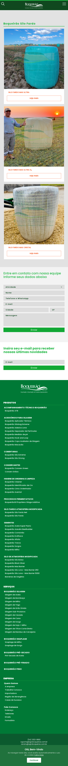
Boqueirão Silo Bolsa (14, 560)
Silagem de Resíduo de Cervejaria (20, 632)
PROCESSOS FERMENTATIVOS (18, 499)
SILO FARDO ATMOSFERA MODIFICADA (23, 509)
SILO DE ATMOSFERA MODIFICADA (21, 556)
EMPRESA (8, 678)
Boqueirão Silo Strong (14, 458)
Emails (8, 717)
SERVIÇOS (8, 586)
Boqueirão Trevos (13, 543)
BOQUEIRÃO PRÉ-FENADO (16, 662)
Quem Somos (11, 683)
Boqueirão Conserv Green (16, 468)
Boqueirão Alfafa (12, 539)
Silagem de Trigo (12, 605)
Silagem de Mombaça (15, 598)
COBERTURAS (11, 451)
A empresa (10, 686)
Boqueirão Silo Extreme (15, 455)
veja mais (34, 98)
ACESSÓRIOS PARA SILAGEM (18, 417)
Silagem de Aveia (12, 594)
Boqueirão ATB (11, 410)
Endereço (9, 710)
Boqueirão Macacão (14, 444)
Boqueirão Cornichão (14, 532)
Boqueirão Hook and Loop (16, 438)
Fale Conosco (11, 707)
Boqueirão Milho (12, 549)
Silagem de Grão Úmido (15, 608)
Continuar (34, 760)
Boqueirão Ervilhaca (14, 536)
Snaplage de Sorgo (13, 645)
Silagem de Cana (12, 618)
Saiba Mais (39, 755)
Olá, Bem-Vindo (34, 749)
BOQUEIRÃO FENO (13, 669)
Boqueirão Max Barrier (15, 566)
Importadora (11, 693)
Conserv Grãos (11, 471)
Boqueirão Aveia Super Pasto (18, 526)
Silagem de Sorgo (13, 622)
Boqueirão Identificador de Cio (19, 485)
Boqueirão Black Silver (15, 563)
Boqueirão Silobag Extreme (17, 424)
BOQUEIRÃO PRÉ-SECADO (17, 652)
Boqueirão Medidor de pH (16, 434)
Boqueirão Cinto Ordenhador (18, 488)
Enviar (34, 330)
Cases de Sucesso (13, 700)
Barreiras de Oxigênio (14, 576)
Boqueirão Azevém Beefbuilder (18, 529)
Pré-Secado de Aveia (14, 655)
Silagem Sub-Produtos (15, 611)
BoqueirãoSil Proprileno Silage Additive (22, 502)
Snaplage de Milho (13, 642)
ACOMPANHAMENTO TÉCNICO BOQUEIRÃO (25, 407)
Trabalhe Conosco (13, 690)
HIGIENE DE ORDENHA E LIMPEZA (19, 478)
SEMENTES (9, 522)
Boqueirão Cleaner (13, 482)
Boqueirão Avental (13, 492)
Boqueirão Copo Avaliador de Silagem (22, 441)
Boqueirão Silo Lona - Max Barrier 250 (21, 570)
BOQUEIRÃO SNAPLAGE (15, 639)
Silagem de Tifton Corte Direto (18, 628)
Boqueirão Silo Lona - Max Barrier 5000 (22, 573)
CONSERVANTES (12, 465)
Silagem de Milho (12, 601)
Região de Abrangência (15, 696)
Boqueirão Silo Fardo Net (16, 512)
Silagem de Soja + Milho (15, 625)
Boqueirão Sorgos (13, 546)
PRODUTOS (9, 402)
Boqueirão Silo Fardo (14, 515)
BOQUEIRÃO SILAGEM (14, 591)
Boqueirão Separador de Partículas (21, 431)
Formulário (10, 720)
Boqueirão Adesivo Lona (16, 427)
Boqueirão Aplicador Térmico (18, 421)
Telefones (9, 713)
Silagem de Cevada (14, 615)
